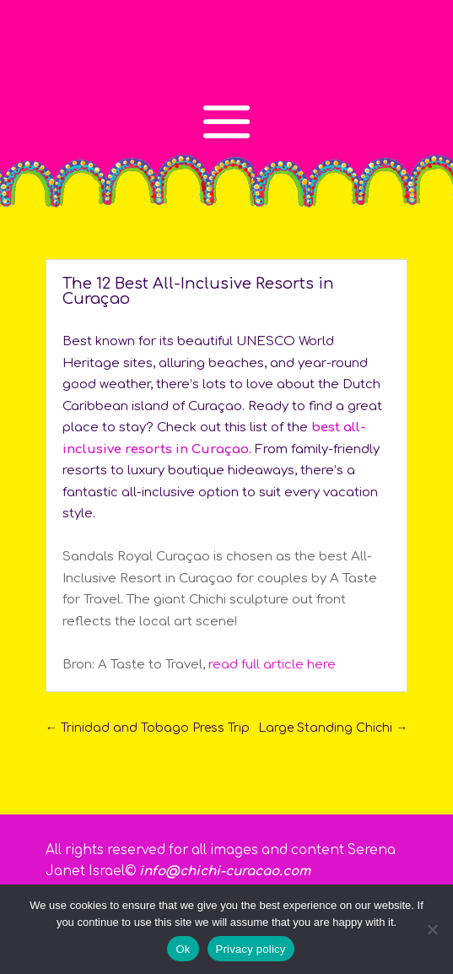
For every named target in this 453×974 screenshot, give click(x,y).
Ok (182, 949)
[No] (431, 929)
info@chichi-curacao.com (224, 871)
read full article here (272, 664)
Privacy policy (251, 949)
